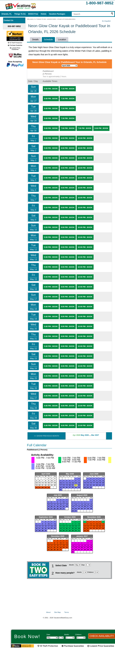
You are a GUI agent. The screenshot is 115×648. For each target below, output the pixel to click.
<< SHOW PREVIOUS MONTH (46, 436)
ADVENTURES (51, 19)
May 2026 (85, 435)
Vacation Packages (57, 14)
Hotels (43, 14)
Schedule (48, 39)
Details (35, 39)
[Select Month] (78, 565)
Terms (66, 612)
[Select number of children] (96, 572)
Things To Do (20, 14)
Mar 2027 (95, 435)
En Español (106, 21)
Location (62, 39)
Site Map (57, 612)
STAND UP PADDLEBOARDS (66, 19)
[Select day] (88, 565)
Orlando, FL (6, 14)
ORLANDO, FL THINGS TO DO (36, 19)
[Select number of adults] (84, 572)
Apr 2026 (76, 435)
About (48, 612)
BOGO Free (33, 14)
